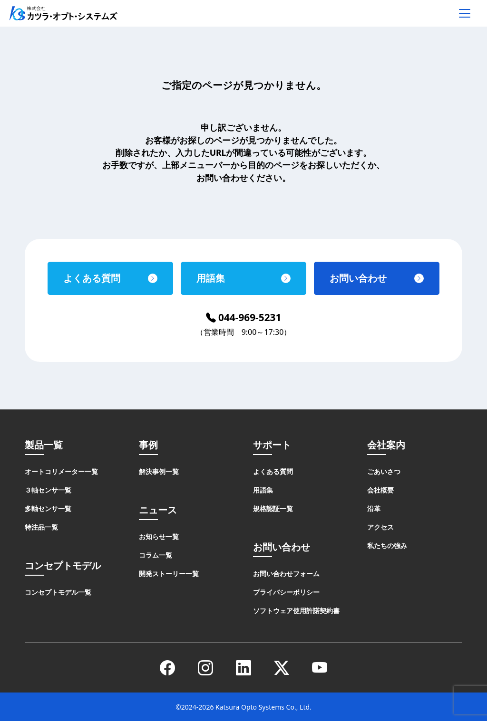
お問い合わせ (358, 278)
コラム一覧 (155, 555)
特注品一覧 (41, 526)
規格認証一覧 (273, 508)
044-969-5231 (244, 317)
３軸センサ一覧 (48, 489)
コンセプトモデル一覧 (58, 592)
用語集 (210, 278)
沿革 (373, 508)
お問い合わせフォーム (286, 573)
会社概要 (380, 489)
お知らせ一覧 (159, 536)
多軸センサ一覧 (48, 508)
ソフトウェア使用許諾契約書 (296, 610)
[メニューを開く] (464, 13)
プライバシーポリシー (286, 592)
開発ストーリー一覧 (169, 573)
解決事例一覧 (159, 471)
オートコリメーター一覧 (61, 471)
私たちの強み (387, 545)
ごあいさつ (383, 471)
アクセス (380, 526)
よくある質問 (91, 278)
